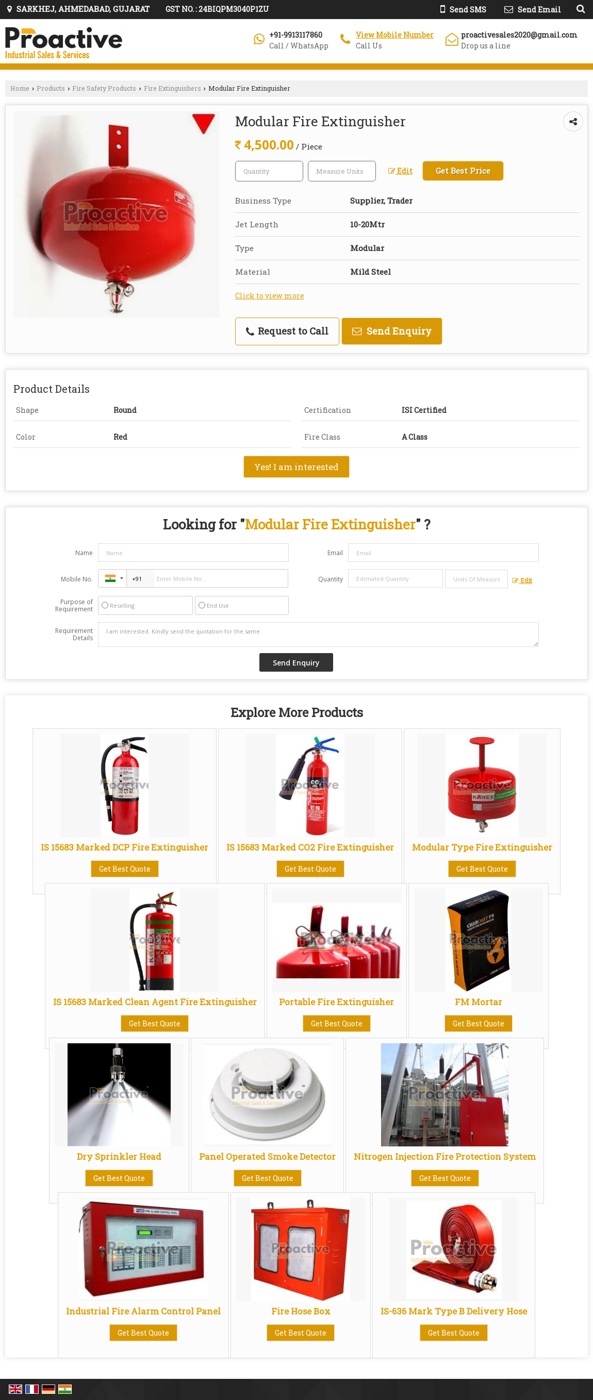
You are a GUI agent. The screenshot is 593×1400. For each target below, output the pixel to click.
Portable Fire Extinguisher (336, 1002)
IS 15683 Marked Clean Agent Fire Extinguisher (155, 1002)
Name (84, 552)
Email (335, 552)
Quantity (330, 579)
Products (51, 88)
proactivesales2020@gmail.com (519, 35)
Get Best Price (463, 170)
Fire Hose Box (301, 1311)
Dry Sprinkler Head (119, 1156)
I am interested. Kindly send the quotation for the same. (318, 634)
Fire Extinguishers (172, 88)
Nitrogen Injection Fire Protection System (445, 1156)
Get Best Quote (125, 869)
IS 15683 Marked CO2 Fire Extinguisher (310, 847)
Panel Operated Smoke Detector (267, 1156)
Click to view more (269, 296)
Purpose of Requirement (74, 605)
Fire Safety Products (104, 88)
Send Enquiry (392, 331)
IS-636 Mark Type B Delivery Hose (454, 1311)
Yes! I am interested (296, 467)
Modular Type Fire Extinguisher (482, 847)
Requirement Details (74, 634)
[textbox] (342, 171)
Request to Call (287, 331)
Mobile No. (77, 579)
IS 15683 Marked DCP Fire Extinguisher (124, 847)
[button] (395, 35)
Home (19, 88)
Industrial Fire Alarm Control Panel (143, 1311)
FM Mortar (478, 1002)
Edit (400, 171)
